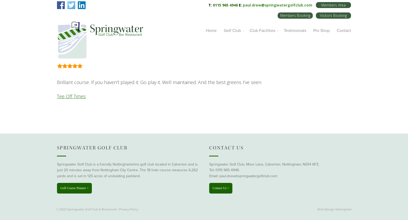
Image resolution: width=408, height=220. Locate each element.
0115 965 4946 (227, 170)
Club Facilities (262, 30)
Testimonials (295, 30)
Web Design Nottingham (334, 209)
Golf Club (232, 30)
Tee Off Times (71, 96)
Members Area (333, 5)
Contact (344, 30)
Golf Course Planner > (74, 188)
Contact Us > (221, 188)
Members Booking (295, 15)
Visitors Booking (333, 15)
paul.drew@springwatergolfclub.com (277, 5)
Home (211, 30)
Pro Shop (321, 30)
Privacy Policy (128, 209)
